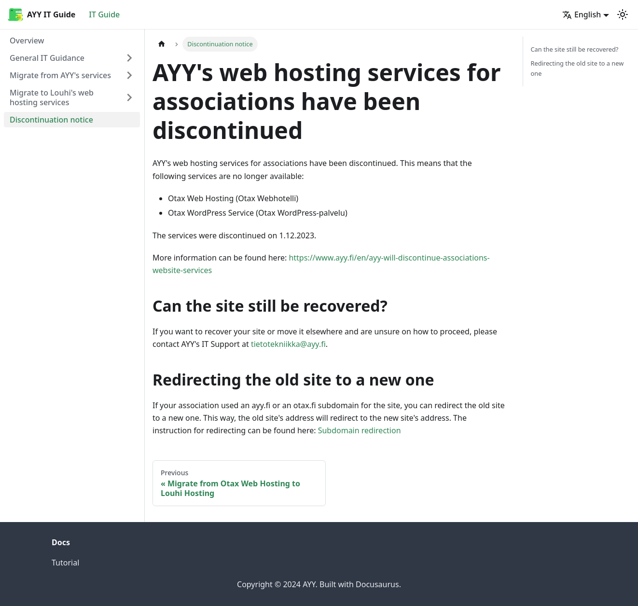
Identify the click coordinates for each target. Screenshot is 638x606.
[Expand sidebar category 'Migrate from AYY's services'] (129, 75)
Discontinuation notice (51, 119)
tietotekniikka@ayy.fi (288, 344)
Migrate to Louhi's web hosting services (52, 97)
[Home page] (162, 44)
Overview (27, 40)
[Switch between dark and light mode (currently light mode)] (622, 14)
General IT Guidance (47, 58)
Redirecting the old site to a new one (577, 68)
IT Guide (104, 14)
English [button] (581, 14)
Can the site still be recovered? (575, 49)
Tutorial (65, 562)
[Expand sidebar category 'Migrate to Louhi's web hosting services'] (129, 97)
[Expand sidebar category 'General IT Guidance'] (129, 58)
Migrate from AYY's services (60, 75)
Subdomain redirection (359, 430)
